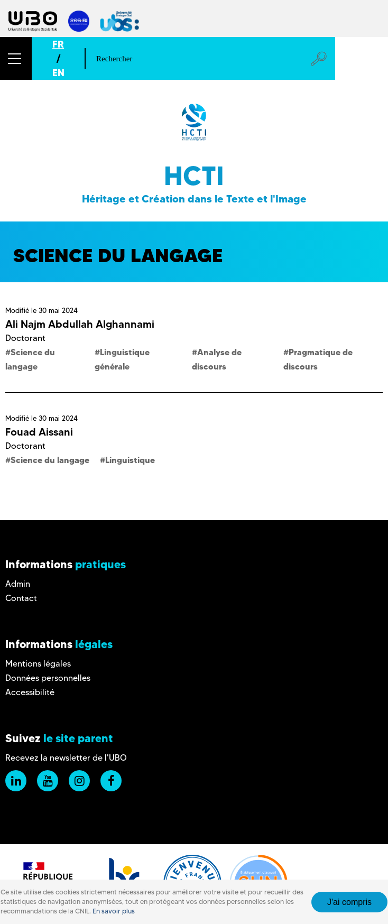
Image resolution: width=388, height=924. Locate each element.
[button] (16, 58)
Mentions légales (38, 664)
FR (58, 44)
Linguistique (130, 460)
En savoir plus (114, 911)
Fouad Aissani (39, 432)
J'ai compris (349, 902)
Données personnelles (47, 678)
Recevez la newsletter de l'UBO (66, 758)
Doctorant (25, 338)
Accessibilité (29, 692)
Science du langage (50, 460)
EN (58, 73)
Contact (21, 598)
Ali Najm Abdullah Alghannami (79, 324)
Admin (17, 584)
